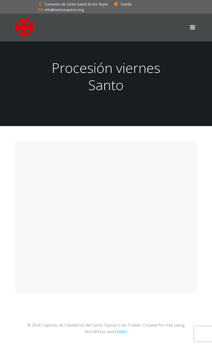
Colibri (121, 331)
